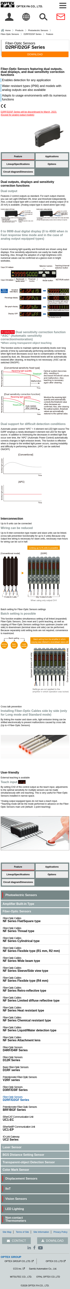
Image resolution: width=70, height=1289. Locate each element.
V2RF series (36, 1079)
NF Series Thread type (36, 930)
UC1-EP (36, 1128)
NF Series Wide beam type (36, 959)
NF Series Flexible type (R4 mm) (36, 979)
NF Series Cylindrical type (36, 940)
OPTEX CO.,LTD (54, 1261)
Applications (52, 156)
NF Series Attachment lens (36, 1039)
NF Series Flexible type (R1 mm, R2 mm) (36, 949)
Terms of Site (22, 1232)
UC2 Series (36, 1138)
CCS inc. (17, 1268)
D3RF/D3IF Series (36, 1088)
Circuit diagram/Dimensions (18, 172)
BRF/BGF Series (36, 1108)
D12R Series (36, 1059)
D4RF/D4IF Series (36, 1049)
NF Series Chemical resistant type (36, 1019)
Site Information (41, 1232)
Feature (18, 156)
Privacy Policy (61, 1232)
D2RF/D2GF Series (36, 1098)
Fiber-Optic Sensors (10, 34)
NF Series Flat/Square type (36, 920)
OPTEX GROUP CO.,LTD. (17, 1261)
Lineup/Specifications (18, 164)
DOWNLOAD (35, 54)
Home (8, 30)
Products (19, 30)
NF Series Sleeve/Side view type (36, 969)
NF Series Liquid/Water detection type (36, 1029)
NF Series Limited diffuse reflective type (36, 999)
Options (52, 164)
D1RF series (36, 1069)
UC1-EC (36, 1118)
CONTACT (19, 1240)
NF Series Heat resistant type (36, 1009)
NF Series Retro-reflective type (36, 989)
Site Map (7, 1232)
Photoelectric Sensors (38, 30)
